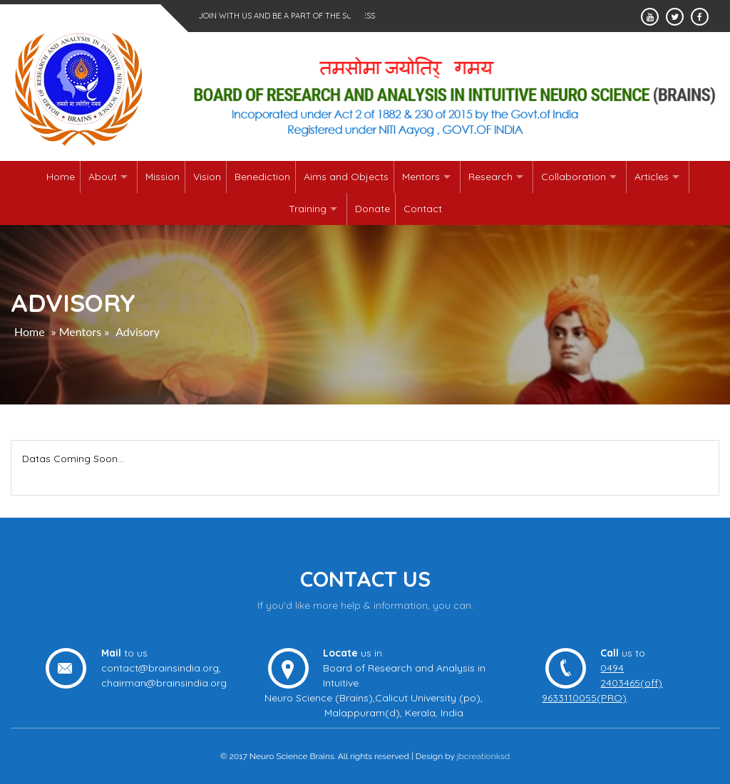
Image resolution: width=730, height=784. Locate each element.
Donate (372, 208)
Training (308, 208)
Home (60, 176)
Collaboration (573, 176)
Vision (207, 176)
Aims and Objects (346, 176)
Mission (162, 176)
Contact (422, 208)
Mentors (421, 176)
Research (490, 176)
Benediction (262, 176)
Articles (651, 176)
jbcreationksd (483, 756)
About (102, 176)
